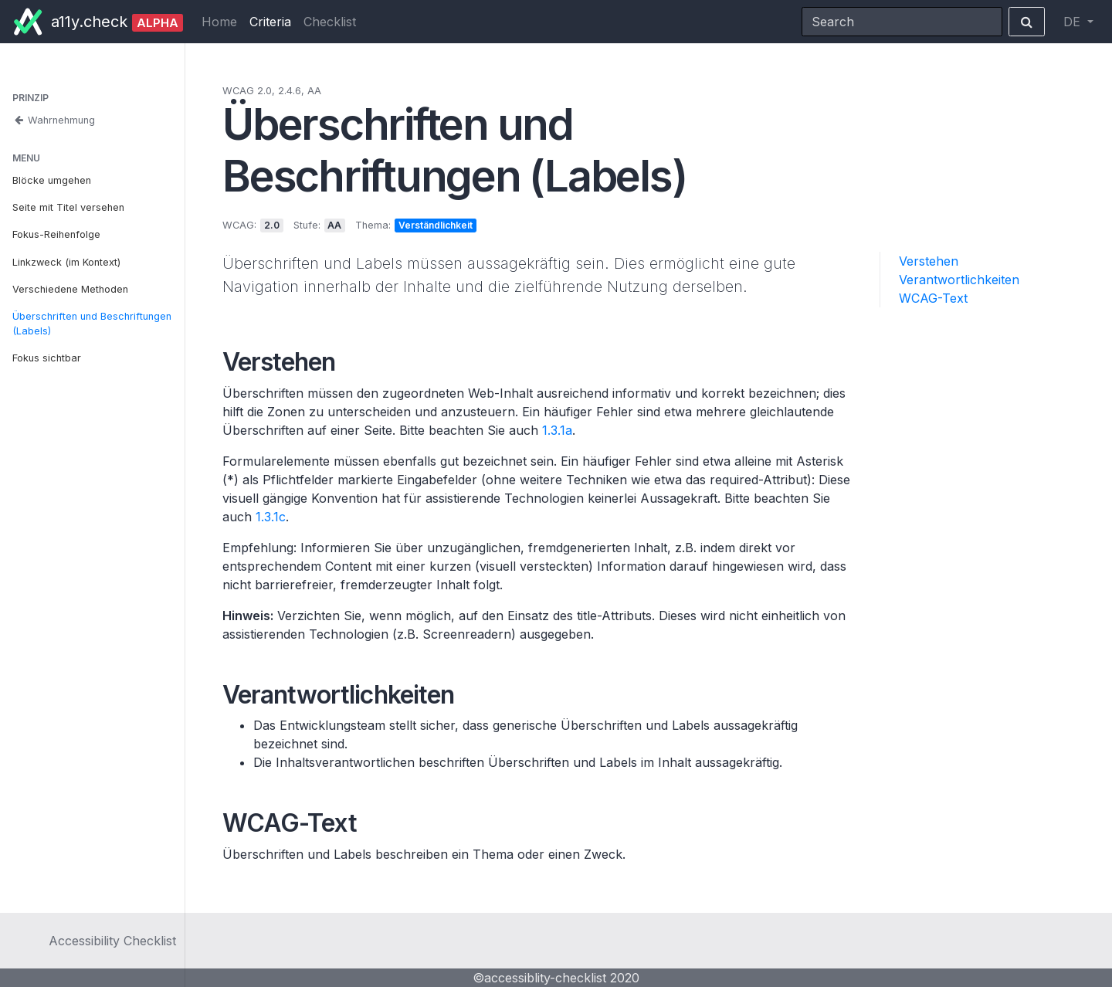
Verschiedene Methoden (70, 289)
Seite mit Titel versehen (68, 207)
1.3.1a (557, 430)
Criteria (270, 21)
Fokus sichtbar (46, 358)
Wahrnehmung (53, 120)
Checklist (329, 21)
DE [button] (1073, 21)
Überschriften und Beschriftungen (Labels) (91, 323)
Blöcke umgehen (51, 180)
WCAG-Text (933, 298)
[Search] (902, 21)
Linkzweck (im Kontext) (66, 262)
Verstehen (928, 261)
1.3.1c (271, 516)
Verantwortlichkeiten (959, 279)
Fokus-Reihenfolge (56, 234)
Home (219, 21)
